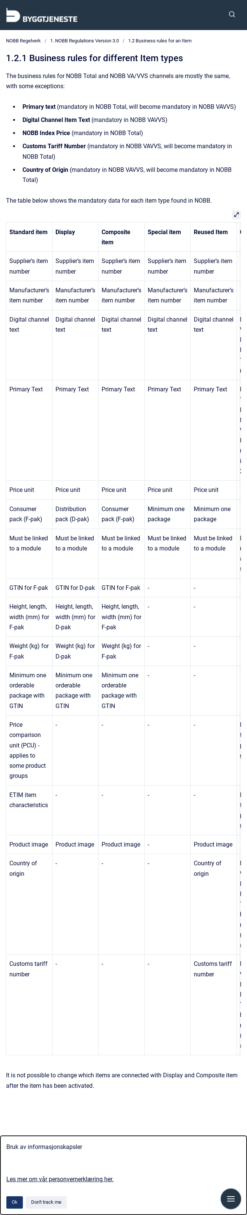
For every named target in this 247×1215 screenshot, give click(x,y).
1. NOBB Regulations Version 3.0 (84, 41)
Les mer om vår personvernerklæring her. (60, 1179)
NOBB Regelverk (23, 41)
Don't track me (46, 1202)
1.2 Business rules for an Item (160, 41)
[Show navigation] (231, 1199)
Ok (15, 1202)
